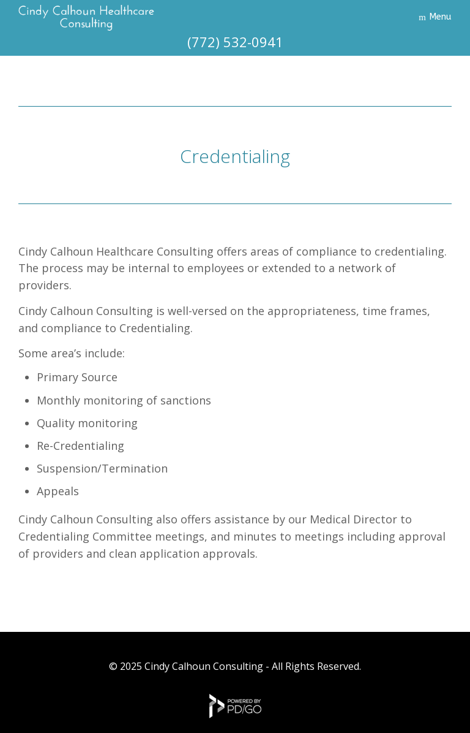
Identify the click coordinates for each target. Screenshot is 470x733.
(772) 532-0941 (235, 41)
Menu (440, 16)
